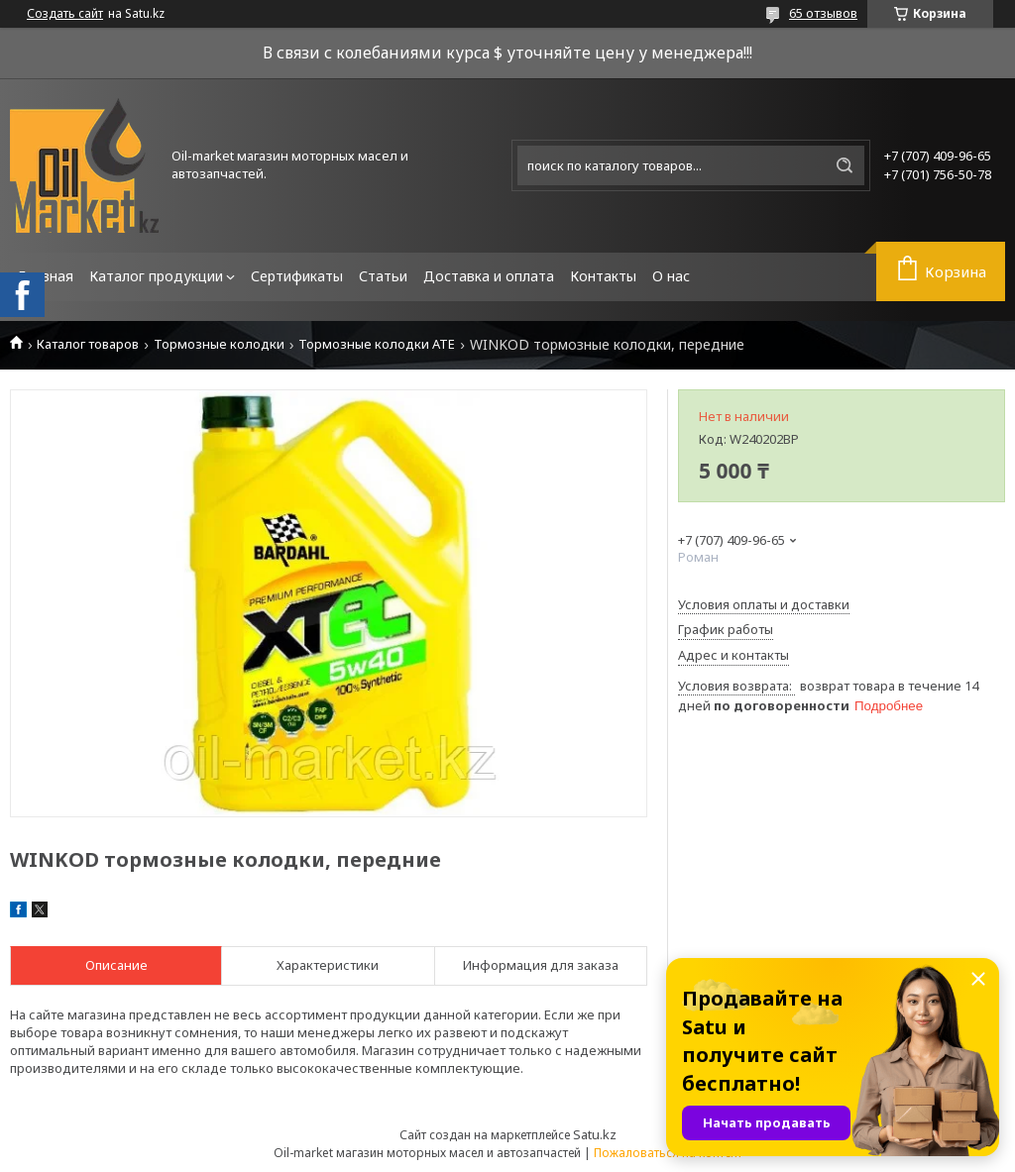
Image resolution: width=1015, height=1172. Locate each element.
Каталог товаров (88, 344)
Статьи (383, 275)
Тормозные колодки (219, 344)
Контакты (603, 275)
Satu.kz (595, 1134)
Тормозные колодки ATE (376, 344)
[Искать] (844, 165)
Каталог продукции (156, 275)
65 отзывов (823, 13)
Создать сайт (65, 14)
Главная (45, 275)
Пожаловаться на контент (668, 1152)
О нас (671, 275)
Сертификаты (297, 275)
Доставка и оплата (488, 275)
